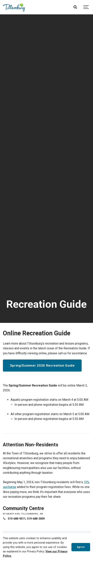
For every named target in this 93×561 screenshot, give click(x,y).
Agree (81, 546)
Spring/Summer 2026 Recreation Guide (42, 365)
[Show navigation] (86, 7)
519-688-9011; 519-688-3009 (26, 518)
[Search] (75, 7)
